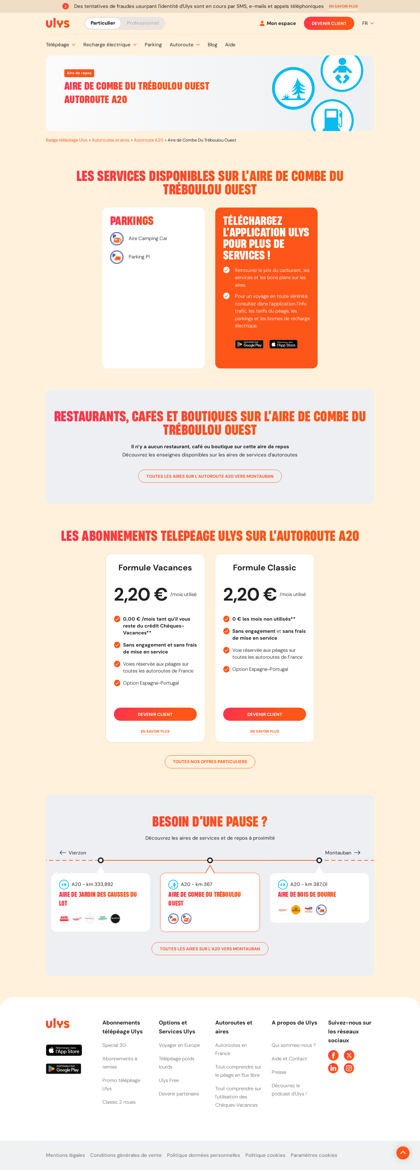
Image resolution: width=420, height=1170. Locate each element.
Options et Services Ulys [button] (177, 1027)
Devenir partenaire (179, 1094)
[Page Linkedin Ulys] (333, 1068)
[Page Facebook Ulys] (333, 1055)
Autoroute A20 (148, 140)
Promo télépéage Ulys (121, 1084)
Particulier (103, 23)
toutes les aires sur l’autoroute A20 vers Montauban (210, 476)
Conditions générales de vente (126, 1155)
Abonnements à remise (119, 1062)
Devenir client (329, 23)
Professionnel (143, 23)
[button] (343, 6)
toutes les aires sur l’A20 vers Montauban (210, 948)
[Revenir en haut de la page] (381, 1152)
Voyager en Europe (179, 1045)
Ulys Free (169, 1080)
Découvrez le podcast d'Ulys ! (289, 1089)
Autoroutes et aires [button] (233, 1027)
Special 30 (114, 1045)
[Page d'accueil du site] (57, 1024)
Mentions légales (65, 1155)
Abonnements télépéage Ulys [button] (122, 1027)
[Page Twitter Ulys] (349, 1055)
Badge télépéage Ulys (67, 140)
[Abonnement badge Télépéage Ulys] (58, 23)
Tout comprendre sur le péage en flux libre (238, 1071)
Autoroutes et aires (111, 140)
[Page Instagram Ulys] (349, 1068)
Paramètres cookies (314, 1155)
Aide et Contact (289, 1058)
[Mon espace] (278, 23)
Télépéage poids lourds (176, 1062)
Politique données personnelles (203, 1155)
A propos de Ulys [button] (294, 1022)
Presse (279, 1072)
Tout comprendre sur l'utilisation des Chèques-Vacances (238, 1096)
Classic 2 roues (119, 1102)
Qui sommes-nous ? (294, 1045)
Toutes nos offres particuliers (210, 762)
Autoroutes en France (231, 1049)
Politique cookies (265, 1155)
